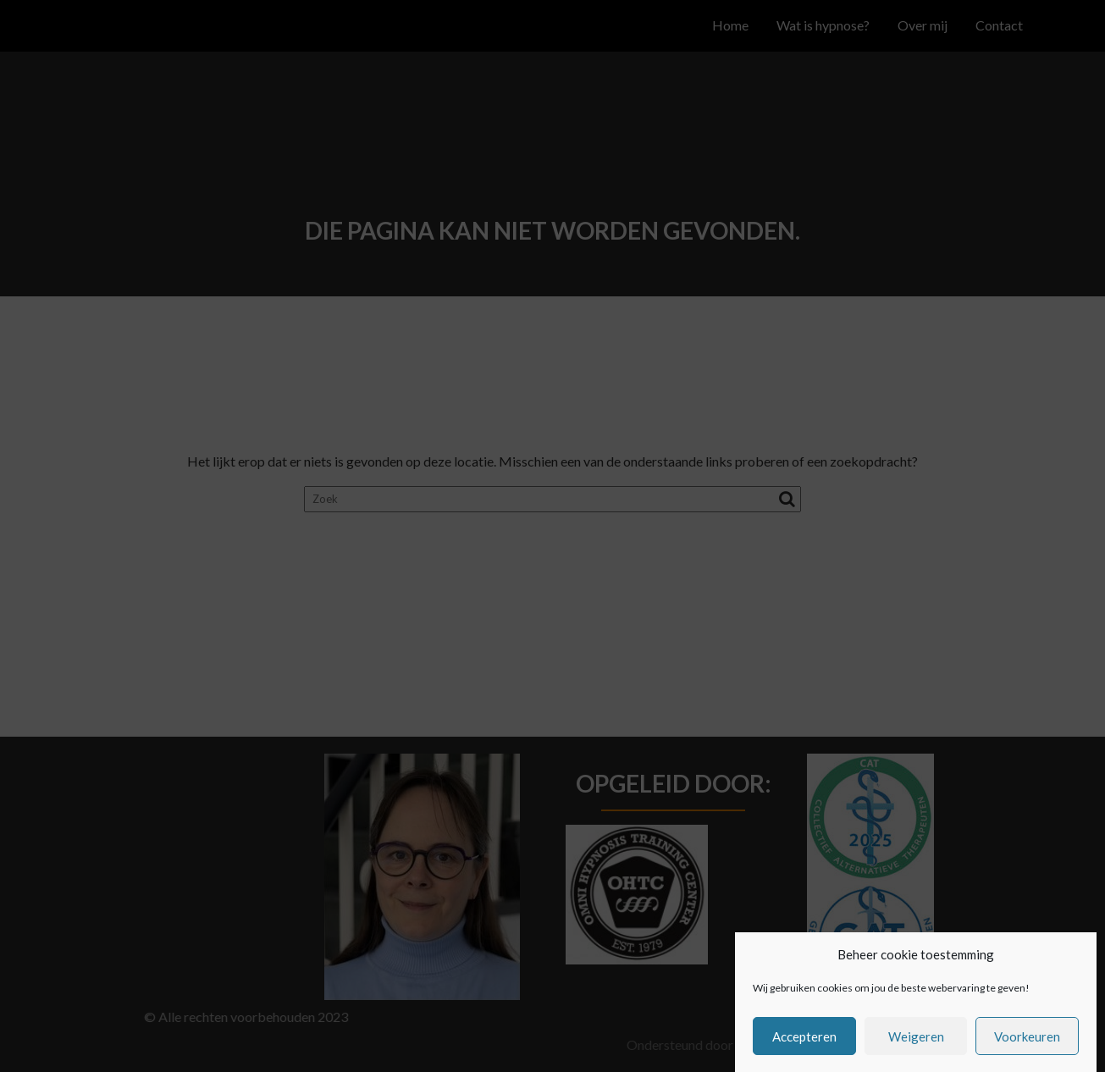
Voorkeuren (1027, 1046)
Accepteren (804, 1046)
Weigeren (916, 1046)
